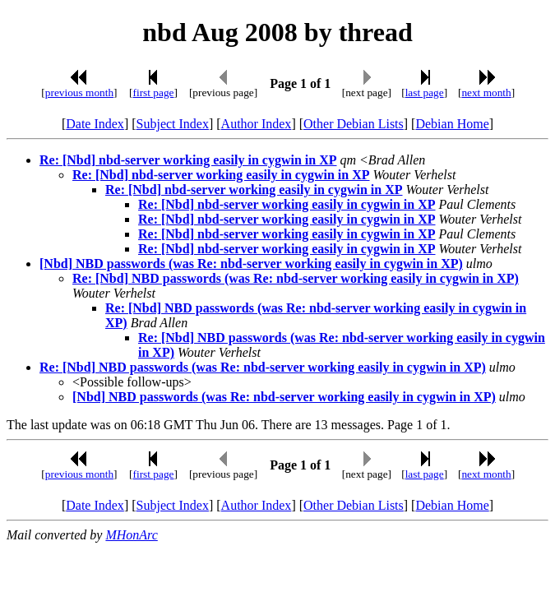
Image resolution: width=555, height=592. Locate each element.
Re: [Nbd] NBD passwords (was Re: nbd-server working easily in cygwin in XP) (295, 278)
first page (153, 92)
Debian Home (451, 124)
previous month (79, 92)
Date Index (95, 124)
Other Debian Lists (353, 124)
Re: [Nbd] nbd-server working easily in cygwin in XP (188, 160)
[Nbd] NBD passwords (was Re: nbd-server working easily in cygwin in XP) (251, 264)
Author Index (256, 124)
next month (486, 92)
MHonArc (131, 535)
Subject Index (172, 124)
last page (424, 92)
